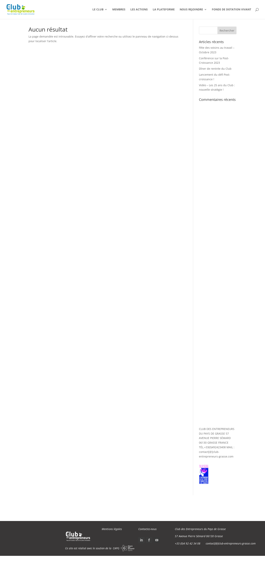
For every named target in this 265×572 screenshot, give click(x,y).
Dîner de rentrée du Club (215, 68)
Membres (118, 9)
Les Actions (139, 9)
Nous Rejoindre (191, 9)
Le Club (97, 9)
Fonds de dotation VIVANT (231, 9)
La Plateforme (164, 9)
